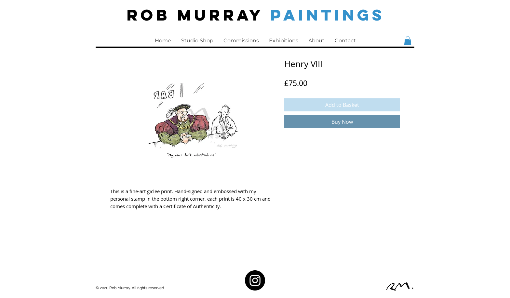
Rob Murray (198, 15)
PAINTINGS (327, 15)
